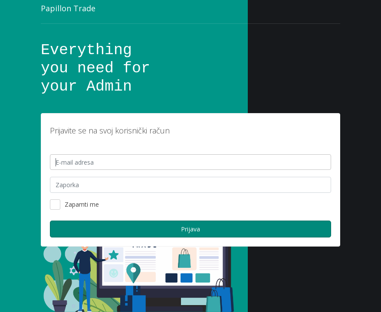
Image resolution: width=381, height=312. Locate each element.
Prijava (190, 229)
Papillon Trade (68, 8)
